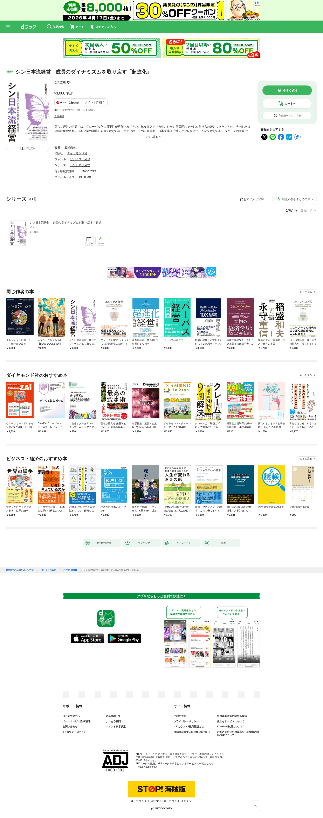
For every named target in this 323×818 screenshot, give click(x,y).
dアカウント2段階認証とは (189, 726)
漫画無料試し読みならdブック (20, 570)
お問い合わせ (70, 726)
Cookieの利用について (230, 726)
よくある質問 (113, 721)
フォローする (69, 83)
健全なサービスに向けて (230, 721)
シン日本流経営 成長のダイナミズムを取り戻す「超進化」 (65, 224)
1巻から (292, 210)
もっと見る (306, 291)
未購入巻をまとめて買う (297, 199)
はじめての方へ (71, 716)
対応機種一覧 (113, 716)
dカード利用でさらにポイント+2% (73, 109)
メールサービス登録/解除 (76, 721)
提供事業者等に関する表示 (232, 716)
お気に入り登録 (254, 199)
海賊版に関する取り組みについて (192, 731)
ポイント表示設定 (116, 726)
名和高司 (60, 82)
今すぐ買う (290, 90)
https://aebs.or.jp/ (147, 766)
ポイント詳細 (93, 102)
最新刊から (308, 210)
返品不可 (59, 116)
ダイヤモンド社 (77, 153)
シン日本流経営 (80, 165)
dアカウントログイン (74, 731)
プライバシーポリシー (186, 721)
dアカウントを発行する (146, 801)
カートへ (290, 103)
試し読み (30, 148)
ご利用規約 (180, 716)
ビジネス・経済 (80, 159)
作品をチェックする (290, 115)
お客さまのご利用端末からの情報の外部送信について (238, 733)
